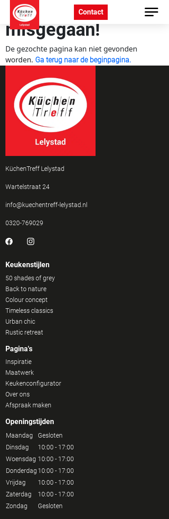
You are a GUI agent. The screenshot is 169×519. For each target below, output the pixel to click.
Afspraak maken (28, 405)
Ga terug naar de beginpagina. (83, 60)
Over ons (17, 394)
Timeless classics (29, 310)
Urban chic (20, 321)
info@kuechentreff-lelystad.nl (46, 204)
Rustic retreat (24, 332)
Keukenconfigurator (33, 383)
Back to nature (25, 289)
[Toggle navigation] (151, 12)
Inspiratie (18, 361)
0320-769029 (24, 222)
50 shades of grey (30, 278)
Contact (90, 12)
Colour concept (26, 299)
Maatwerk (19, 372)
